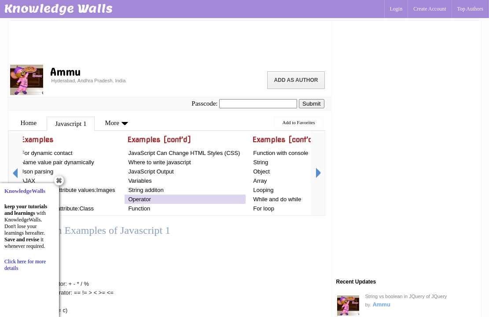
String (260, 162)
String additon (145, 190)
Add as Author (296, 80)
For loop (263, 208)
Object (261, 171)
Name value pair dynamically (57, 162)
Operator (139, 199)
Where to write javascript (159, 162)
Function (139, 208)
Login (396, 9)
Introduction (36, 199)
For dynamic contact (47, 153)
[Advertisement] (170, 42)
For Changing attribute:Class (57, 208)
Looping (263, 190)
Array (260, 180)
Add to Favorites (299, 122)
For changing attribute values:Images (68, 190)
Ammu (381, 304)
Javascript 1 (70, 123)
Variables (139, 180)
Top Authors (470, 9)
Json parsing (37, 171)
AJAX (28, 180)
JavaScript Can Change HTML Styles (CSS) (184, 153)
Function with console (280, 153)
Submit (311, 103)
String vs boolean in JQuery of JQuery (406, 296)
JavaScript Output (150, 171)
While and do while (277, 199)
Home (29, 122)
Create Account (429, 9)
